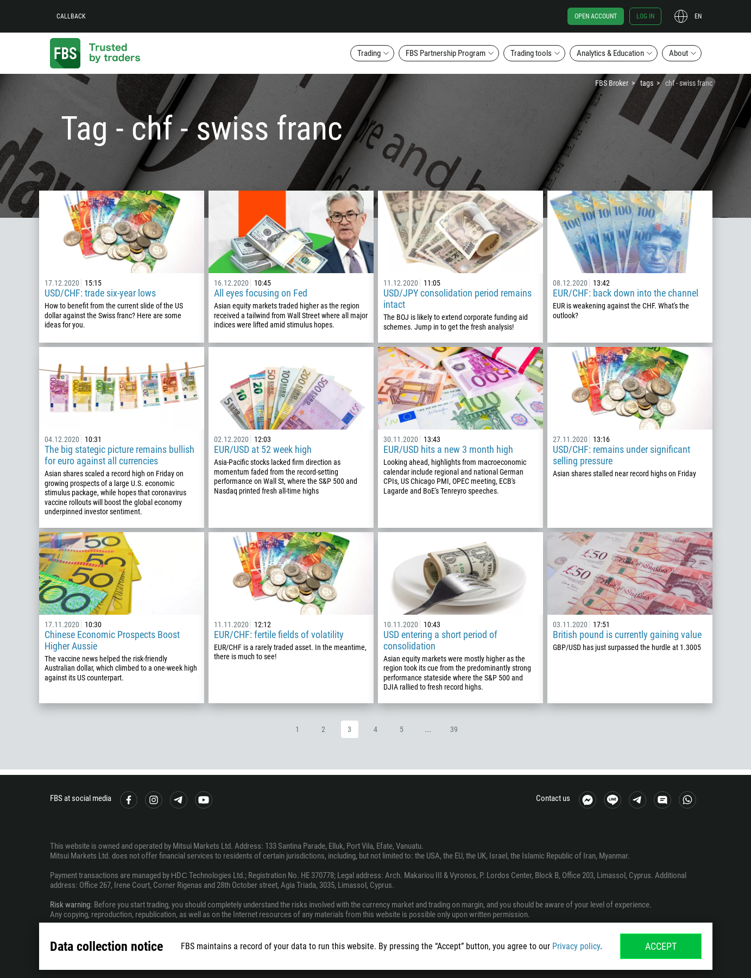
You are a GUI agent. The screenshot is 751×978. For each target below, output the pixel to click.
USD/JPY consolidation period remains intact (457, 298)
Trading (369, 53)
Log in (645, 16)
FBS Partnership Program (445, 53)
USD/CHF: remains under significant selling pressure (621, 455)
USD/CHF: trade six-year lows (100, 293)
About (678, 53)
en (698, 16)
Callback (71, 16)
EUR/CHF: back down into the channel (625, 293)
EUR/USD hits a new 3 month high (448, 449)
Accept (661, 946)
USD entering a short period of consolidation (440, 640)
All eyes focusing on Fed (260, 293)
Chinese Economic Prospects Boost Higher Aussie (112, 640)
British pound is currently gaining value (627, 634)
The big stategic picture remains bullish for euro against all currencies (119, 455)
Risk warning (70, 905)
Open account (596, 16)
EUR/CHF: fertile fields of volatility (279, 634)
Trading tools (531, 53)
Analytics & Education (610, 53)
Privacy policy (576, 946)
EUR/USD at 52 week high (263, 449)
